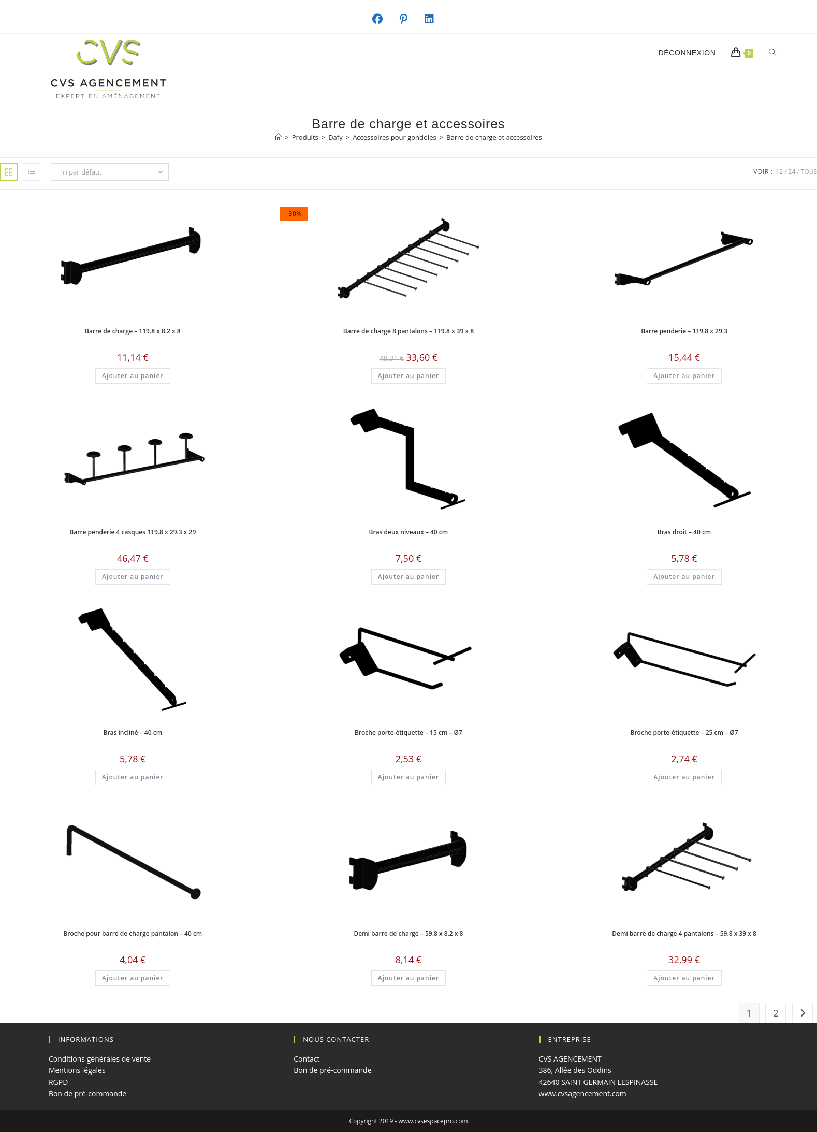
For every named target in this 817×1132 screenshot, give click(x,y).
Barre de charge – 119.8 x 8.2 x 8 (133, 331)
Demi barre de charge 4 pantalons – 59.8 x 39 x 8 (684, 933)
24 (792, 171)
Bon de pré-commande (87, 1093)
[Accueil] (278, 137)
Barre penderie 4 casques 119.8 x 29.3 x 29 (132, 532)
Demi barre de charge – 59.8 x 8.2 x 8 (408, 933)
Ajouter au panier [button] (132, 375)
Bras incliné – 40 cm (132, 732)
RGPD (58, 1082)
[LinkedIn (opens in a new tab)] (434, 19)
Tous (809, 171)
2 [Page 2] (775, 1013)
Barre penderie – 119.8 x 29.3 (684, 331)
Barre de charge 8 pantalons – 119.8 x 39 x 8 (408, 331)
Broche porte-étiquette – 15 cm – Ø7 (408, 732)
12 (779, 171)
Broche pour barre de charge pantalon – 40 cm (132, 933)
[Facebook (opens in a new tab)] (383, 19)
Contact (306, 1059)
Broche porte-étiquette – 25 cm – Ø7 (684, 732)
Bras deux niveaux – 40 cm (408, 532)
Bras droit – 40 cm (684, 532)
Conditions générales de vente (100, 1059)
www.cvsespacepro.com (433, 1120)
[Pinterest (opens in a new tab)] (409, 19)
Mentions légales (77, 1070)
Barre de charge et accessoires (494, 137)
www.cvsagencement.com (582, 1093)
